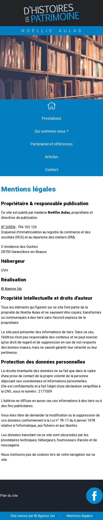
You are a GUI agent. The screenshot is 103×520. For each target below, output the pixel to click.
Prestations (51, 118)
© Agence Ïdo (11, 289)
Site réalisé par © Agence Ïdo (33, 516)
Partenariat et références (51, 144)
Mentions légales (80, 516)
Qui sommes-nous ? (51, 131)
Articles (51, 157)
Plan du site (9, 496)
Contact (51, 170)
